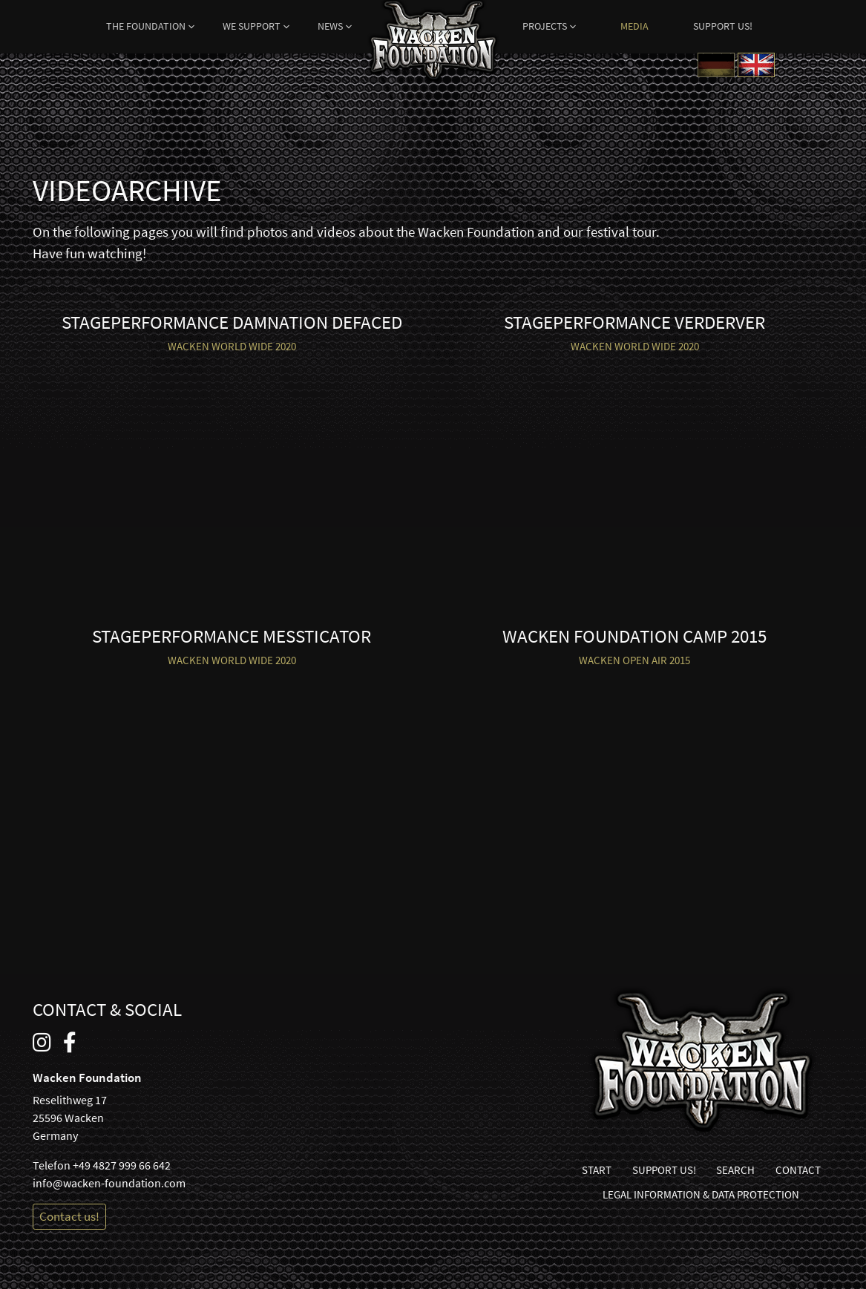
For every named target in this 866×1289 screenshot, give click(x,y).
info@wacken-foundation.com (109, 1182)
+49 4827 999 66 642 (122, 1165)
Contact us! (69, 1216)
